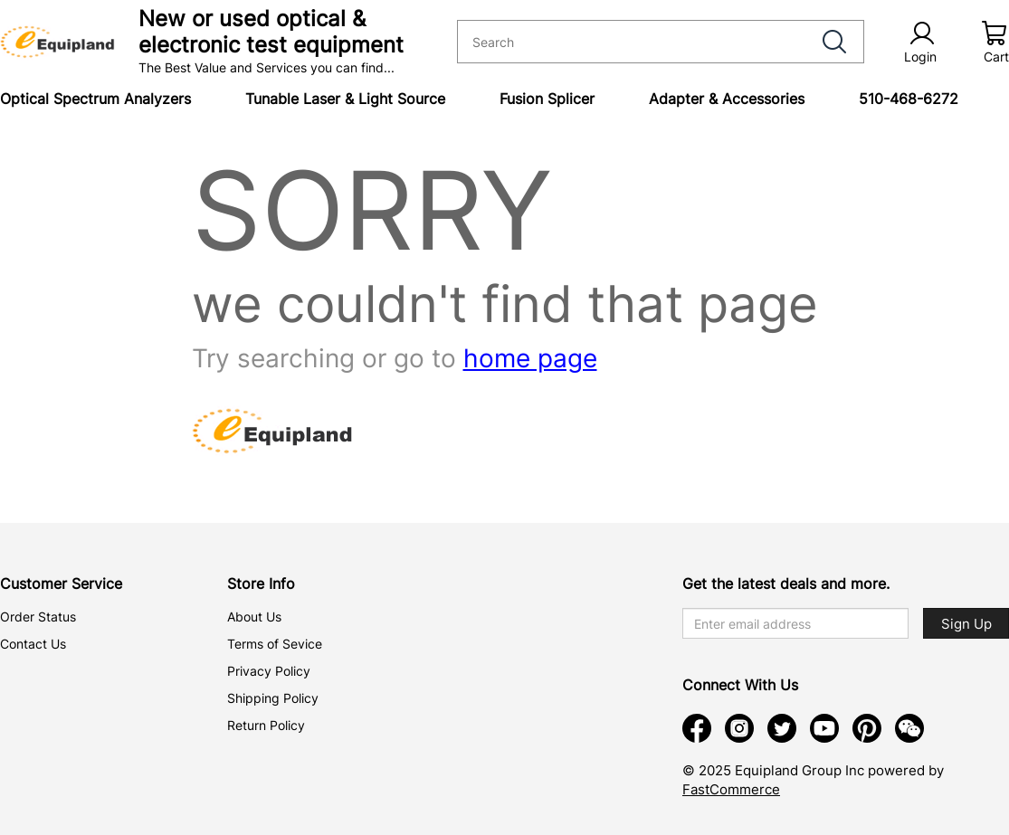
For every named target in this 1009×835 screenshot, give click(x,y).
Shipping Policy (273, 698)
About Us (254, 616)
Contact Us (33, 643)
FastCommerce (731, 789)
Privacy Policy (268, 670)
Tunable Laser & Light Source (345, 99)
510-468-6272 (908, 99)
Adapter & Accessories (726, 99)
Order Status (38, 616)
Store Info (261, 583)
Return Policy (266, 725)
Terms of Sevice (274, 643)
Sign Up (966, 623)
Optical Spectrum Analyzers (95, 99)
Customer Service (61, 583)
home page (530, 358)
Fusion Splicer (547, 99)
